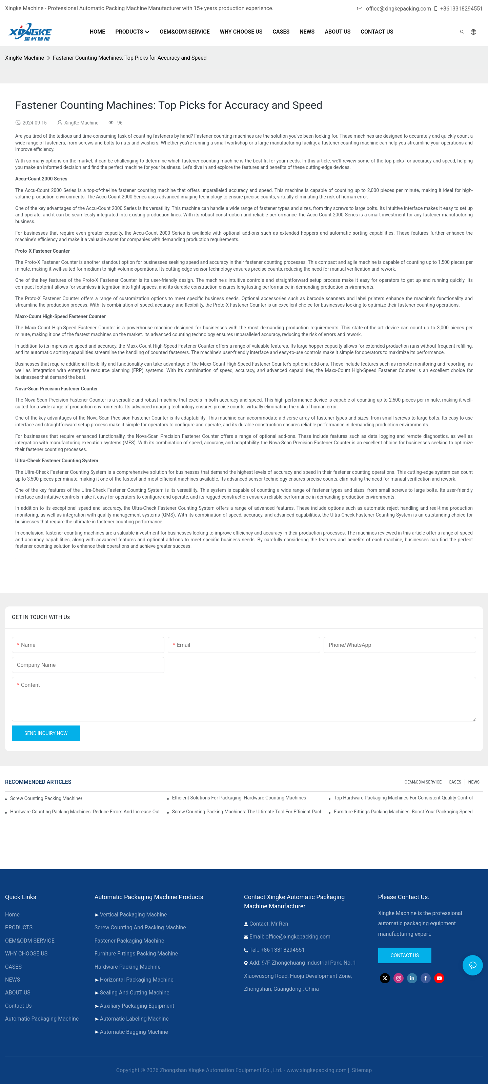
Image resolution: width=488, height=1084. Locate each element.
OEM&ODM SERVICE (423, 782)
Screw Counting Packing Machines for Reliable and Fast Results (46, 798)
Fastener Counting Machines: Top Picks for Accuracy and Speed (129, 58)
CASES (455, 782)
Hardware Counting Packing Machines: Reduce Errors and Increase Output (84, 811)
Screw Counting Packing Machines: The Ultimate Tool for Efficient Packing (246, 811)
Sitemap (361, 1070)
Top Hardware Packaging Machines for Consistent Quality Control (403, 797)
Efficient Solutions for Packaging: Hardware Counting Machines (239, 797)
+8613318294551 (458, 8)
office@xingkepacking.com (394, 8)
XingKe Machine (24, 58)
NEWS (474, 782)
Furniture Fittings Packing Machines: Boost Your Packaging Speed (403, 811)
